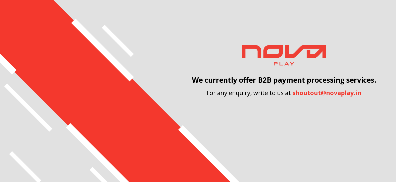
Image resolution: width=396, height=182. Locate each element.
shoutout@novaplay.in (326, 92)
